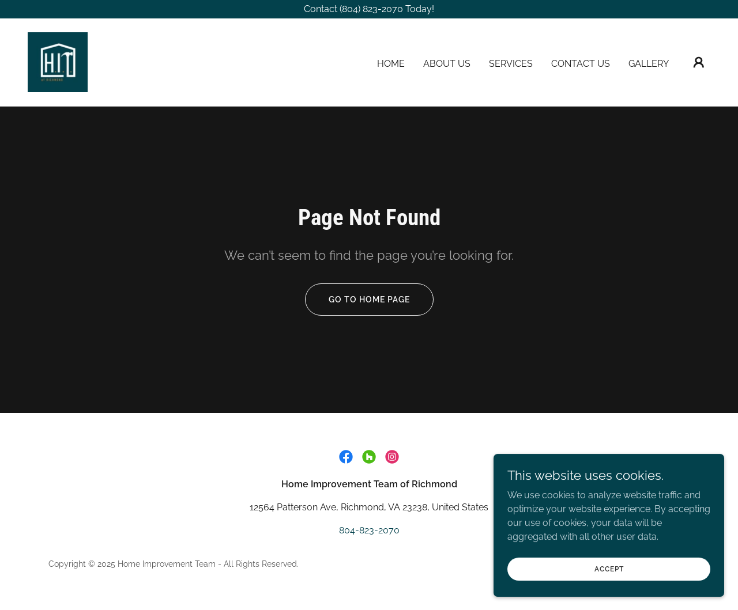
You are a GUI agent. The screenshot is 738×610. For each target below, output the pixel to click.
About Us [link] (446, 63)
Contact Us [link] (580, 63)
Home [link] (391, 63)
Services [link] (511, 63)
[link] (58, 61)
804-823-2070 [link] (369, 530)
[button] (698, 62)
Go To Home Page (369, 299)
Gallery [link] (648, 63)
